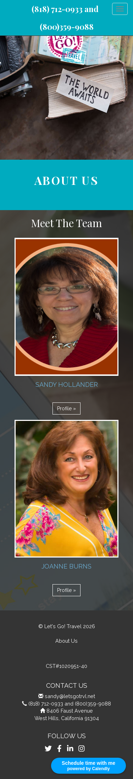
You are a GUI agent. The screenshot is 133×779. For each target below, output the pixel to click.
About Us (66, 641)
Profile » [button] (66, 408)
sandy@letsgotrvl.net (70, 696)
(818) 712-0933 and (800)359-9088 (69, 704)
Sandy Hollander (66, 384)
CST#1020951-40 (66, 666)
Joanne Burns (66, 566)
